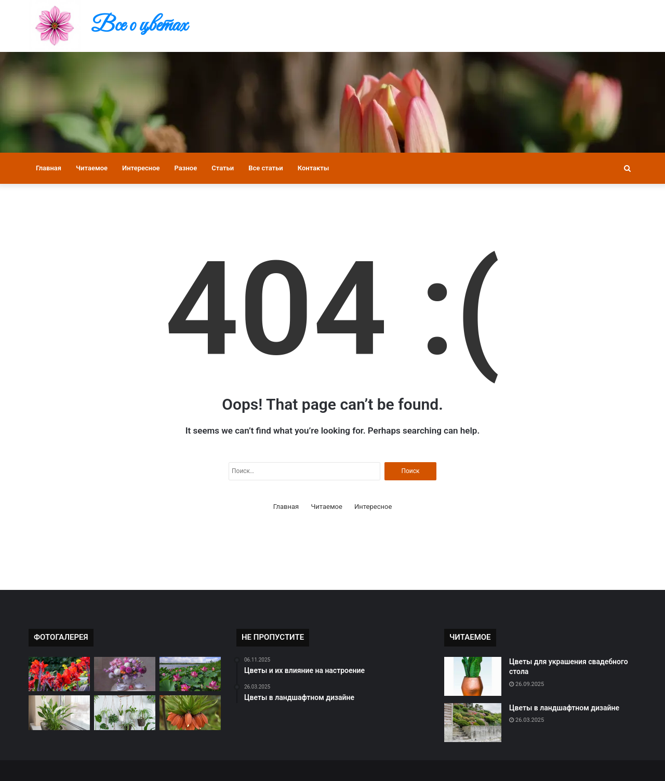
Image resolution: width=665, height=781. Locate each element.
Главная (48, 168)
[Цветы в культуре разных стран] (190, 674)
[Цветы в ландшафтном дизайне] (472, 722)
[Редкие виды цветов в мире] (59, 674)
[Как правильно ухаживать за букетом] (124, 674)
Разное (186, 168)
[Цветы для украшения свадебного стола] (472, 676)
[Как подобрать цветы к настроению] (124, 712)
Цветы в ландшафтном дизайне (564, 708)
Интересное (140, 168)
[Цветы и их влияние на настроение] (59, 712)
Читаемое (92, 168)
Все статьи (265, 168)
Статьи (222, 168)
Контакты (313, 168)
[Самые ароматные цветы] (190, 712)
